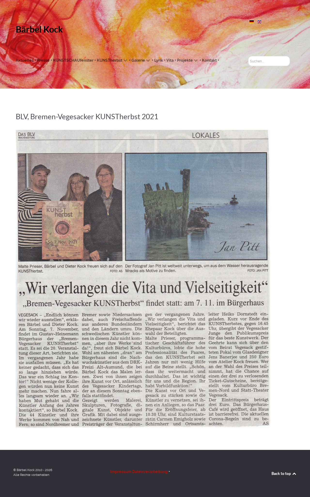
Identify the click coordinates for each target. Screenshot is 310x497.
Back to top (284, 473)
